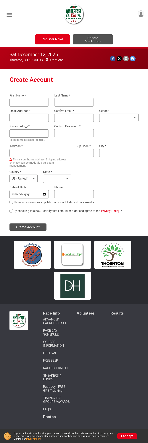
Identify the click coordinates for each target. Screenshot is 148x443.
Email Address (19, 111)
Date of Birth (17, 187)
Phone (58, 187)
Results (117, 313)
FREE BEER (50, 360)
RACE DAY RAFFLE (56, 368)
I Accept (127, 436)
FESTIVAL (50, 353)
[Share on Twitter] (119, 58)
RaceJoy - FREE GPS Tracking (54, 388)
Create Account (28, 227)
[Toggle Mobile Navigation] (9, 15)
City (102, 146)
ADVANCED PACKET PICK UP (55, 321)
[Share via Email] (126, 58)
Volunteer (85, 313)
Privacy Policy (110, 211)
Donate (92, 39)
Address (16, 146)
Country (15, 172)
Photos (49, 417)
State (47, 172)
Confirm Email (64, 111)
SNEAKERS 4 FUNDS (52, 377)
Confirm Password (67, 126)
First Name (17, 95)
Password (19, 126)
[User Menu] (140, 13)
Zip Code (84, 146)
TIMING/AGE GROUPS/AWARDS (56, 400)
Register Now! (52, 39)
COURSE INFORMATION (53, 343)
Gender (104, 111)
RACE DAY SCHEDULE (51, 332)
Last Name (62, 95)
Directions (56, 60)
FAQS (47, 409)
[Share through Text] (133, 58)
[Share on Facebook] (113, 58)
